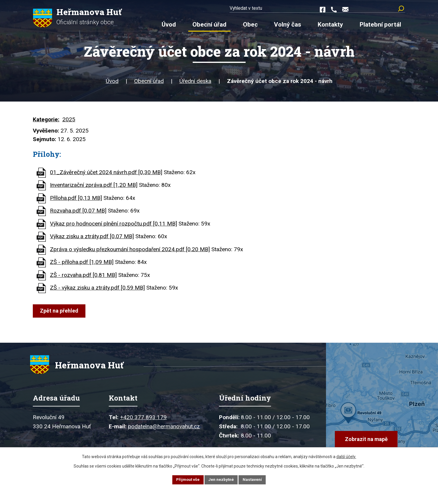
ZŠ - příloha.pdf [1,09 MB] (81, 264)
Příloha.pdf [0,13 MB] (76, 200)
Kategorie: (46, 121)
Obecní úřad (149, 83)
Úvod (112, 83)
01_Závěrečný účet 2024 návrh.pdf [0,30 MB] (106, 174)
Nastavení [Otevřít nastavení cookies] (253, 479)
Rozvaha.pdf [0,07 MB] (78, 212)
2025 (68, 121)
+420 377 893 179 (143, 422)
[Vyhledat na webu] (382, 8)
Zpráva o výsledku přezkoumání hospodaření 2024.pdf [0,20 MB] (130, 251)
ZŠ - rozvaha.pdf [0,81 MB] (83, 277)
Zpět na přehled (60, 313)
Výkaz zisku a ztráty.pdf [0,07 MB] (92, 238)
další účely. (346, 456)
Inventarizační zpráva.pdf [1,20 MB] (93, 187)
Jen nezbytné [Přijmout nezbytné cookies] (221, 479)
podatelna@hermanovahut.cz (164, 432)
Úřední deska (195, 83)
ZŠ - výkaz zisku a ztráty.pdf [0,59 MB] (97, 289)
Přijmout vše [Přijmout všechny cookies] (187, 479)
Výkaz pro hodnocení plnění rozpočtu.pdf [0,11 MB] (113, 225)
